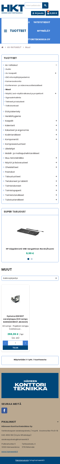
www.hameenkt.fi (9, 451)
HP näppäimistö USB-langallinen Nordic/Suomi (30, 249)
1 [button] (28, 259)
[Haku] (36, 5)
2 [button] (32, 259)
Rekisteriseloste (22, 460)
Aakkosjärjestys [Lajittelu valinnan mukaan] (10, 278)
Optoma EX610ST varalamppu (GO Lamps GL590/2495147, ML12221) (15, 319)
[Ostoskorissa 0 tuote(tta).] (52, 13)
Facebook (4, 410)
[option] (30, 236)
